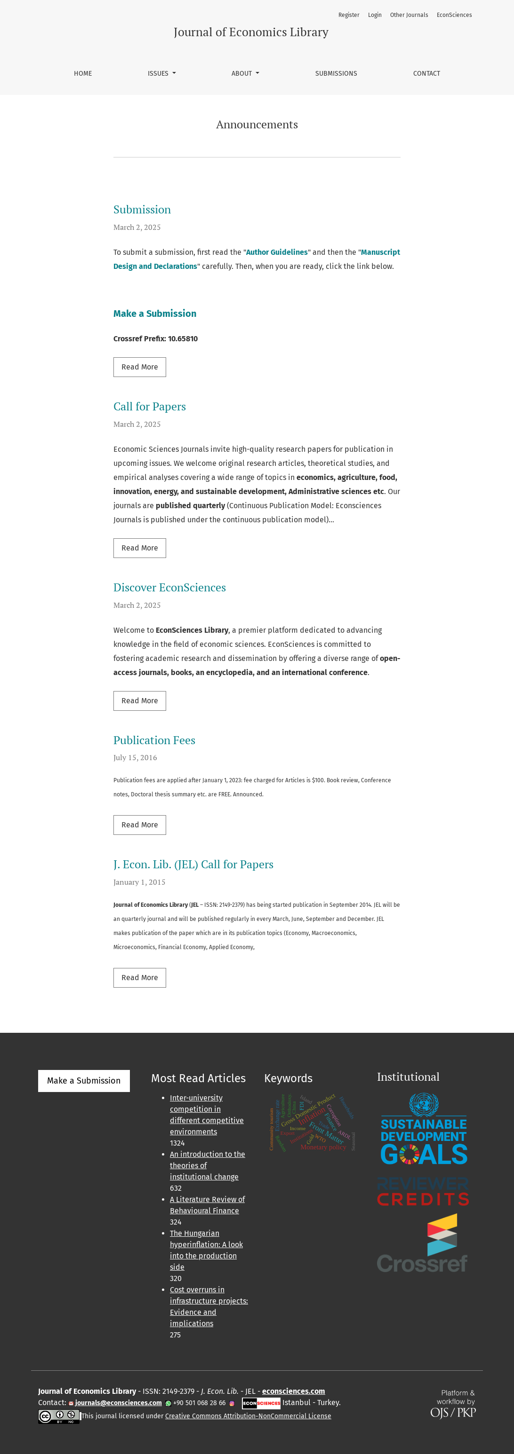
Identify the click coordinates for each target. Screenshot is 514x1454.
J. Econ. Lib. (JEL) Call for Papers (193, 864)
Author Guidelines (277, 252)
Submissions (336, 74)
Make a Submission (155, 313)
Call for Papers (149, 406)
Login (375, 15)
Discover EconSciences (169, 587)
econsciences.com (293, 1391)
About (243, 74)
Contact (426, 74)
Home (83, 74)
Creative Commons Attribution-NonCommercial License (248, 1416)
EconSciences (454, 15)
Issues (159, 74)
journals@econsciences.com (118, 1403)
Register (349, 15)
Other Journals (409, 15)
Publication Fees (154, 739)
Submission (142, 209)
